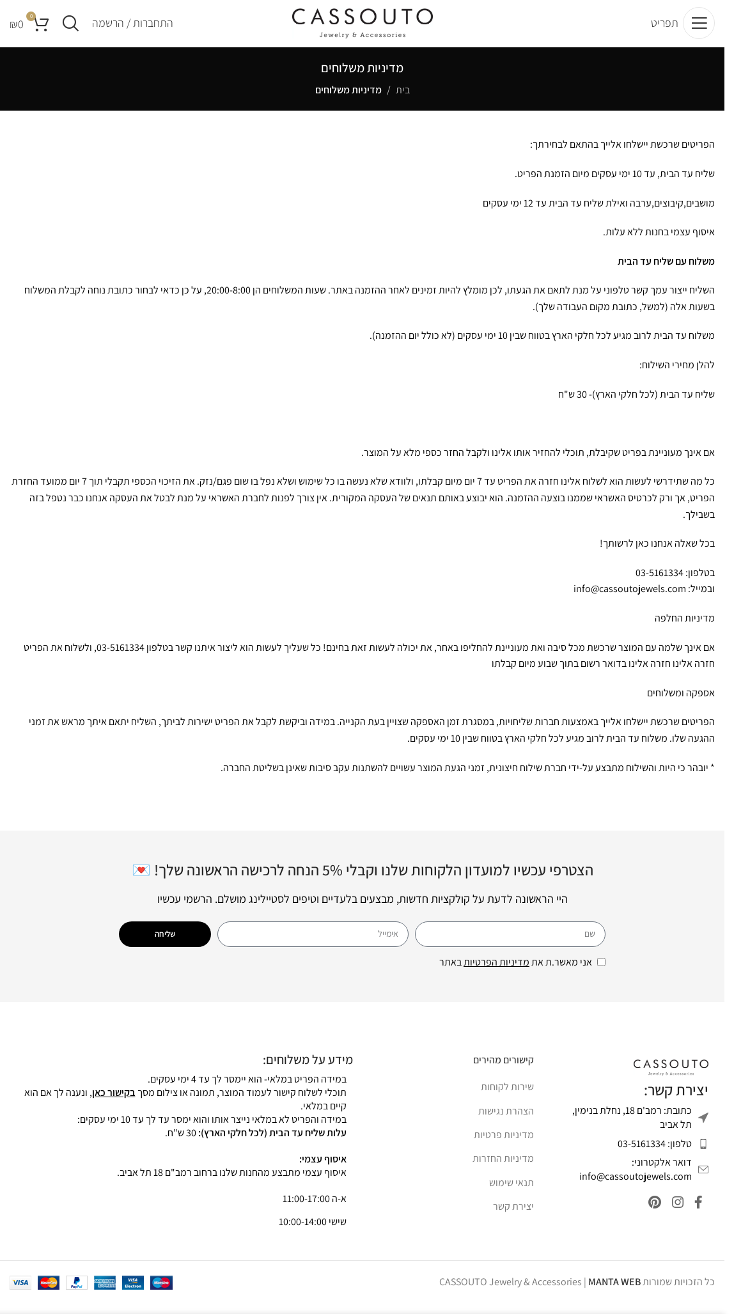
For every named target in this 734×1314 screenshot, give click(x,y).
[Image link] (671, 1077)
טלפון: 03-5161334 (655, 1154)
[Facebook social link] (697, 1215)
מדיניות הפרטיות (496, 973)
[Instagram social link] (673, 1215)
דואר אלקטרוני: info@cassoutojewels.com (635, 1180)
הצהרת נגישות (506, 1122)
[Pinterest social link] (646, 1215)
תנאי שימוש (511, 1193)
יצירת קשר (513, 1217)
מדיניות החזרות (503, 1170)
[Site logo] (362, 28)
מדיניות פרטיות (504, 1145)
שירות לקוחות (507, 1097)
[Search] (71, 29)
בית (403, 100)
